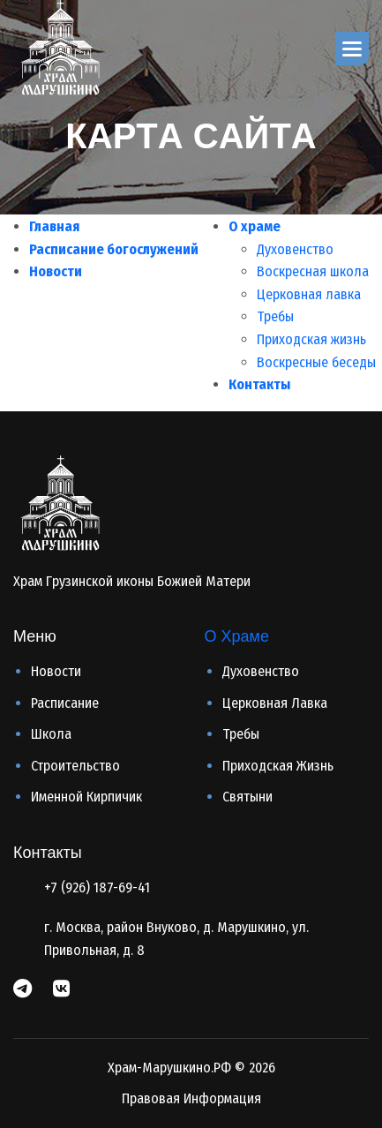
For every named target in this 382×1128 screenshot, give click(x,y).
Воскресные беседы (316, 362)
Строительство (75, 765)
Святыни (247, 796)
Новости (55, 271)
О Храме (237, 636)
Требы (275, 316)
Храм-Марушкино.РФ (169, 1067)
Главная (54, 226)
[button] (352, 48)
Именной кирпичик (86, 796)
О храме (254, 226)
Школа (51, 734)
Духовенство (295, 249)
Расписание (65, 703)
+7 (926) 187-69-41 (97, 887)
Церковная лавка (309, 294)
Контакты (259, 384)
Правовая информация (191, 1098)
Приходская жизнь (311, 339)
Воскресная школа (313, 271)
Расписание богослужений (113, 249)
